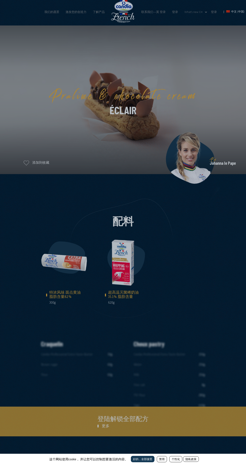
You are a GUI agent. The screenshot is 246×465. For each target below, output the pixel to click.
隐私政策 (191, 459)
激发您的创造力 (76, 12)
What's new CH (193, 12)
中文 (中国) (235, 12)
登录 (175, 12)
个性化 (176, 459)
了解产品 (99, 12)
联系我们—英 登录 (153, 12)
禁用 (162, 459)
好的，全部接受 (142, 459)
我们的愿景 (51, 12)
